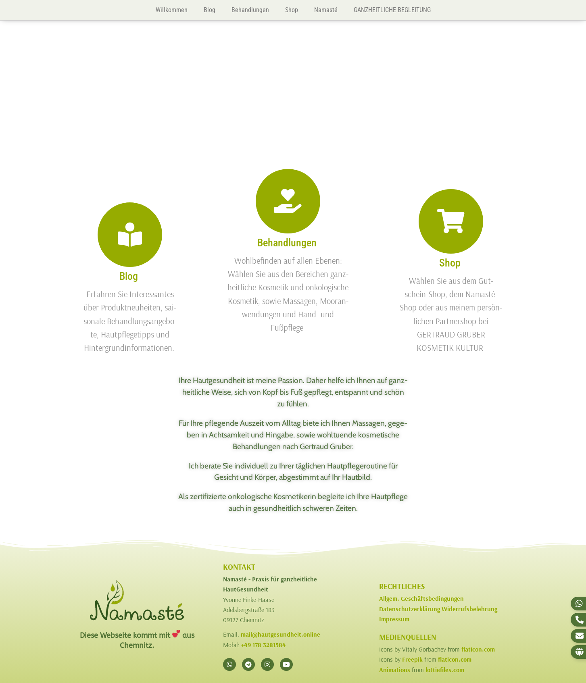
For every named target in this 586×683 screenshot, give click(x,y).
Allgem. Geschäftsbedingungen (421, 598)
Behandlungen (250, 10)
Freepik (412, 659)
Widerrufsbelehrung (469, 609)
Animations (394, 670)
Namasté (326, 10)
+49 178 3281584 (263, 645)
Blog (209, 10)
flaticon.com (478, 649)
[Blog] (129, 234)
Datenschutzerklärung (409, 609)
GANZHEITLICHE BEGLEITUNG (392, 10)
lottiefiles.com (444, 670)
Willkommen (172, 10)
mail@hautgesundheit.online (280, 634)
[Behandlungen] (287, 201)
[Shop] (450, 221)
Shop (291, 10)
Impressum (394, 619)
